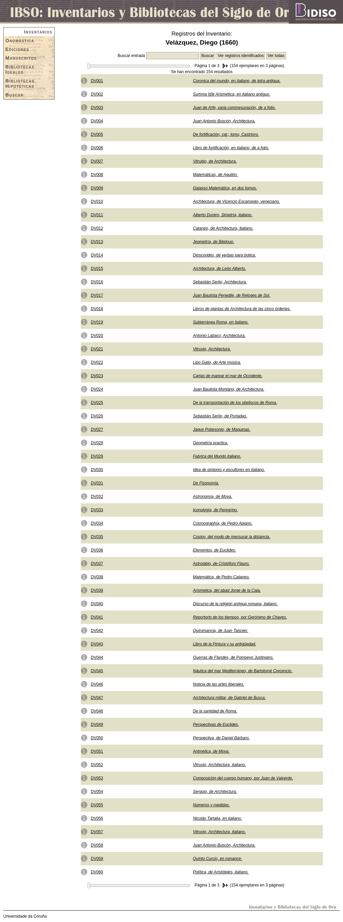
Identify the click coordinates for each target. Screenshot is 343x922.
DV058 (97, 845)
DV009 (97, 188)
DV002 (97, 94)
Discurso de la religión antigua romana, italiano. (235, 603)
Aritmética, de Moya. (211, 751)
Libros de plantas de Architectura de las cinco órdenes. (242, 308)
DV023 (97, 375)
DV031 (97, 483)
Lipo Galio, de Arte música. (217, 362)
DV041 (97, 617)
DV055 (97, 805)
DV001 (97, 80)
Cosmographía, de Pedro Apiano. (223, 523)
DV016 (97, 282)
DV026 (97, 416)
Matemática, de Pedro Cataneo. (221, 577)
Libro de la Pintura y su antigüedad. (224, 644)
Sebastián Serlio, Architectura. (220, 282)
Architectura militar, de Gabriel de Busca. (229, 697)
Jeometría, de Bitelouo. (213, 241)
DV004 (97, 121)
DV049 (97, 724)
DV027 (97, 429)
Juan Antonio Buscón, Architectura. (224, 121)
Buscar (14, 95)
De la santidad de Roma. (215, 711)
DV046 (97, 684)
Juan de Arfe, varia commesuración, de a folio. (234, 107)
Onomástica (19, 40)
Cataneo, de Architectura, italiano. (223, 228)
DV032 (97, 496)
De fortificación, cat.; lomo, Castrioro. (226, 134)
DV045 (97, 671)
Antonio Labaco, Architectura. (219, 335)
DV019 (97, 322)
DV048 (97, 711)
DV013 (97, 241)
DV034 (97, 523)
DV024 (97, 389)
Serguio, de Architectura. (215, 791)
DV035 (97, 536)
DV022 (97, 362)
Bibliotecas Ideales (20, 69)
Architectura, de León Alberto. (219, 268)
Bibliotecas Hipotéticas (20, 83)
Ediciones (17, 49)
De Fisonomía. (206, 483)
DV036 (97, 550)
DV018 (97, 308)
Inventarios (38, 32)
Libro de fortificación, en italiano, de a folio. (231, 148)
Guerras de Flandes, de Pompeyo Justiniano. (233, 657)
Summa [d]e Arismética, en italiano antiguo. (231, 94)
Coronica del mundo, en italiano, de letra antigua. (237, 80)
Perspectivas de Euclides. (216, 724)
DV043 (97, 644)
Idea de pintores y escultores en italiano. (229, 469)
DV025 (97, 402)
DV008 (97, 174)
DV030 (97, 469)
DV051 (97, 751)
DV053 (97, 778)
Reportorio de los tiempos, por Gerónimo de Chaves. (240, 617)
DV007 (97, 161)
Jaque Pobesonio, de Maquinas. (221, 429)
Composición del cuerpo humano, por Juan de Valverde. (243, 778)
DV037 (97, 563)
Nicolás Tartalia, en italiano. (217, 818)
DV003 (97, 107)
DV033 (97, 510)
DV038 (97, 577)
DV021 (97, 349)
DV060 (97, 872)
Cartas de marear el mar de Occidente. (227, 375)
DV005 (97, 134)
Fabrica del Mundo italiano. (217, 456)
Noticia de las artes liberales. (218, 684)
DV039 (97, 590)
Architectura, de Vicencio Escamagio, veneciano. (236, 201)
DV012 (97, 228)
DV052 (97, 764)
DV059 (97, 858)
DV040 (97, 603)
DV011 (97, 215)
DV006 (97, 148)
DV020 (97, 335)
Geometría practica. (210, 443)
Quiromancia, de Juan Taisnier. (220, 630)
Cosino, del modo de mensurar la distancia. (231, 536)
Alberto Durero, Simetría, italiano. (222, 215)
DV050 (97, 738)
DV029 (97, 456)
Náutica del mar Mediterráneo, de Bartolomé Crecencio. (242, 671)
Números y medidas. (211, 805)
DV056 (97, 818)
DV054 (97, 791)
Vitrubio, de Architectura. (215, 161)
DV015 (97, 268)
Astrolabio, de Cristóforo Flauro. (221, 563)
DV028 (97, 443)
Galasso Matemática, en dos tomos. (225, 188)
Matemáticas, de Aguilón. (215, 174)
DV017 (97, 295)
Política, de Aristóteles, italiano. (221, 872)
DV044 (97, 657)
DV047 (97, 697)
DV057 (97, 831)
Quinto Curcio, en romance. (217, 858)
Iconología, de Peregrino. (215, 510)
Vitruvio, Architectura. (212, 349)
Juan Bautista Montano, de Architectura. (228, 389)
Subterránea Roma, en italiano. (221, 322)
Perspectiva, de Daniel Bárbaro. (221, 738)
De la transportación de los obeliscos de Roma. (235, 402)
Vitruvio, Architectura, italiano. (219, 764)
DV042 (97, 630)
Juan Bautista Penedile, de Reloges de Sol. (231, 295)
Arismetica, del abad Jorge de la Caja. (227, 590)
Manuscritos (21, 58)
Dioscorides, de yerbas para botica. (224, 255)
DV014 (97, 255)
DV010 (97, 201)
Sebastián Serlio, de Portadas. (220, 416)
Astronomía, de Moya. (212, 496)
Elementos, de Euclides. (214, 550)
